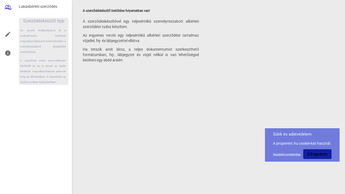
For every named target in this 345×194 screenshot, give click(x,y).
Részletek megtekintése (287, 154)
